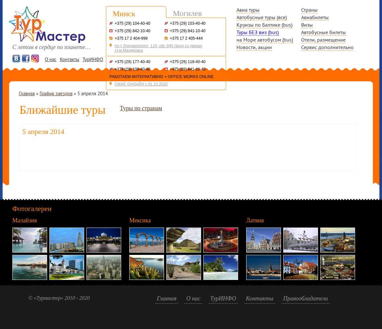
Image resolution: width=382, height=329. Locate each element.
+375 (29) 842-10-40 (132, 31)
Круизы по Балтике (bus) (264, 24)
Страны (309, 10)
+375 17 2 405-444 (186, 38)
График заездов (56, 93)
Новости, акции (254, 47)
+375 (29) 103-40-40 (188, 23)
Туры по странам (141, 108)
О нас (51, 59)
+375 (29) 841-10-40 (188, 31)
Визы (307, 24)
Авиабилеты (315, 17)
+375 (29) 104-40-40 (132, 23)
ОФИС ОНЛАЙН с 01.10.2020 (141, 84)
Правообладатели (305, 298)
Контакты (69, 59)
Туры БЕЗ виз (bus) (257, 32)
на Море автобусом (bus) (264, 39)
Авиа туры (248, 10)
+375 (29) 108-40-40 (132, 69)
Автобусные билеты (323, 32)
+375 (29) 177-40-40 (132, 61)
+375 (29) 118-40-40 (188, 61)
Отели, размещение (323, 39)
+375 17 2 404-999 (131, 38)
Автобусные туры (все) (261, 17)
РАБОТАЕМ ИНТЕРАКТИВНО (136, 76)
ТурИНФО (93, 59)
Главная (27, 93)
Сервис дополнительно (327, 47)
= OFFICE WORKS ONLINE (189, 76)
